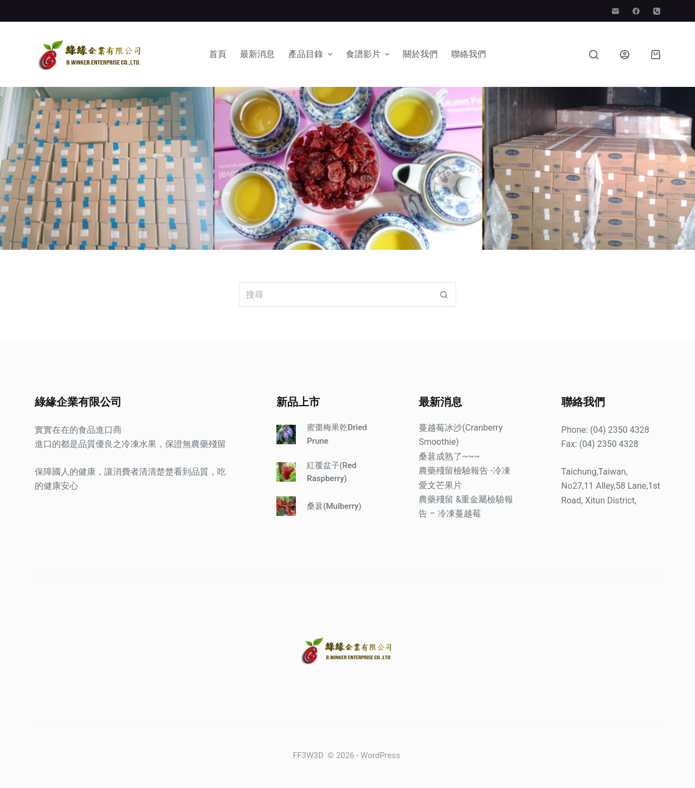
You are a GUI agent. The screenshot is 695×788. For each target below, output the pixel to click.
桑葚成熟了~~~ (449, 456)
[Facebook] (636, 11)
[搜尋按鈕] (444, 294)
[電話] (656, 11)
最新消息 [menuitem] (257, 54)
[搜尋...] (335, 294)
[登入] (624, 54)
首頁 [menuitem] (217, 54)
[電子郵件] (615, 11)
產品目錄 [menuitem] (311, 54)
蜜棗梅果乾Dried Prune (337, 434)
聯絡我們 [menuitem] (468, 54)
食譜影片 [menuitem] (369, 54)
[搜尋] (593, 54)
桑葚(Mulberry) (334, 506)
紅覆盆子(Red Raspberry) (331, 472)
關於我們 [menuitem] (420, 54)
